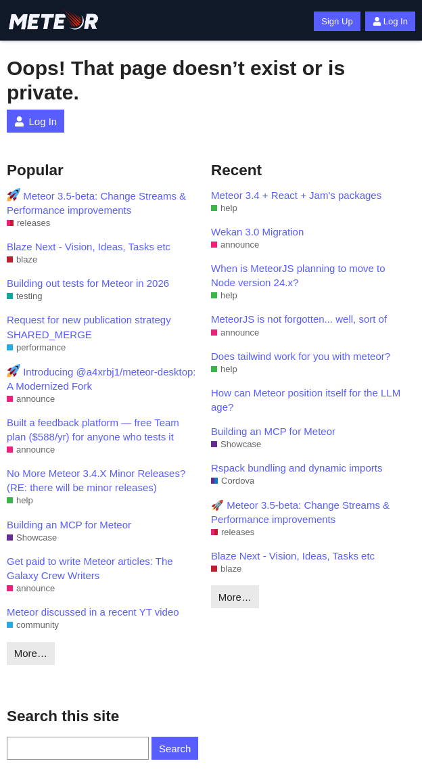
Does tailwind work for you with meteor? (300, 356)
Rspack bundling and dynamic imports (296, 468)
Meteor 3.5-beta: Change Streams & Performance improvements (96, 202)
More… (30, 653)
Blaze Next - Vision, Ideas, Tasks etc (88, 246)
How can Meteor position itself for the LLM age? (305, 400)
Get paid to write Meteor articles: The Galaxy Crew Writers (90, 568)
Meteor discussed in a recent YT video (93, 612)
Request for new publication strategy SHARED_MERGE (89, 327)
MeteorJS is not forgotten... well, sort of (299, 319)
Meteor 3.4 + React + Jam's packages (296, 195)
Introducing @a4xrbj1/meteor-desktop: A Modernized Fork (101, 378)
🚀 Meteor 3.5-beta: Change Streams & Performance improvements (300, 512)
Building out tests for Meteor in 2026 (88, 283)
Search (175, 748)
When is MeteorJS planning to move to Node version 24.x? (298, 275)
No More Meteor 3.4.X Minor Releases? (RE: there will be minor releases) (96, 480)
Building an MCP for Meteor (69, 524)
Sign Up (336, 21)
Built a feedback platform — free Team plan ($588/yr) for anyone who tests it (93, 429)
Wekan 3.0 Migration (257, 231)
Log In (390, 21)
